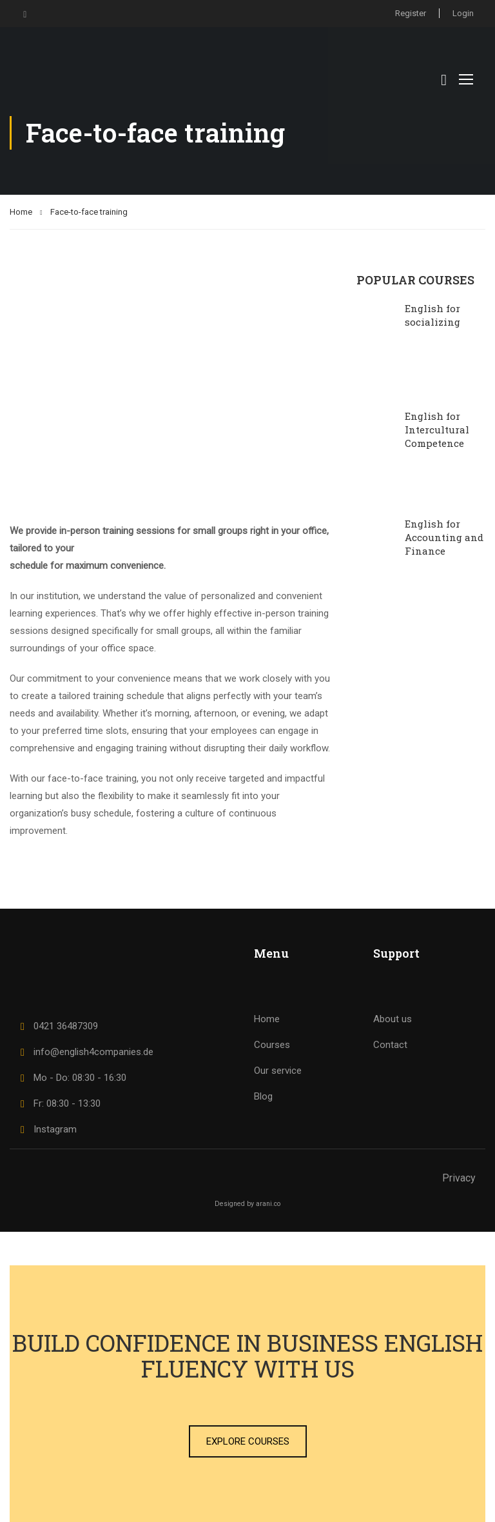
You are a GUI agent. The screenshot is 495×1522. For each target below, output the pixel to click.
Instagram (46, 1129)
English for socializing (432, 315)
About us (392, 1019)
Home (21, 212)
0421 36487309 (57, 1026)
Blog (263, 1096)
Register (410, 13)
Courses (272, 1045)
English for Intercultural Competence (437, 430)
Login (463, 13)
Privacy (459, 1178)
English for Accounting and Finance (444, 537)
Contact (390, 1045)
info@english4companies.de (84, 1052)
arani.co (268, 1204)
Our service (278, 1070)
